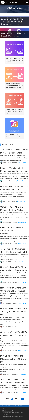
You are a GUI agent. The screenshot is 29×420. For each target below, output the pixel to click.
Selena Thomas (22, 303)
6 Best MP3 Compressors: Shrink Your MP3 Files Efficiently (12, 230)
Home (9, 405)
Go (22, 399)
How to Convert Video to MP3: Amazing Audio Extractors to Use (13, 311)
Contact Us (5, 414)
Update (9, 412)
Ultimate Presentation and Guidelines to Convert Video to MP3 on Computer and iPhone (14, 85)
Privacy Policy (19, 412)
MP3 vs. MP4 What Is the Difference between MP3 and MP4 (13, 359)
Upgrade (5, 412)
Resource (14, 405)
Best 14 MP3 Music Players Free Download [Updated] (13, 136)
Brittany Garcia (22, 162)
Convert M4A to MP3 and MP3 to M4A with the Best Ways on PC (14, 111)
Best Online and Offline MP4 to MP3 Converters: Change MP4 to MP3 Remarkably (14, 60)
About (13, 412)
